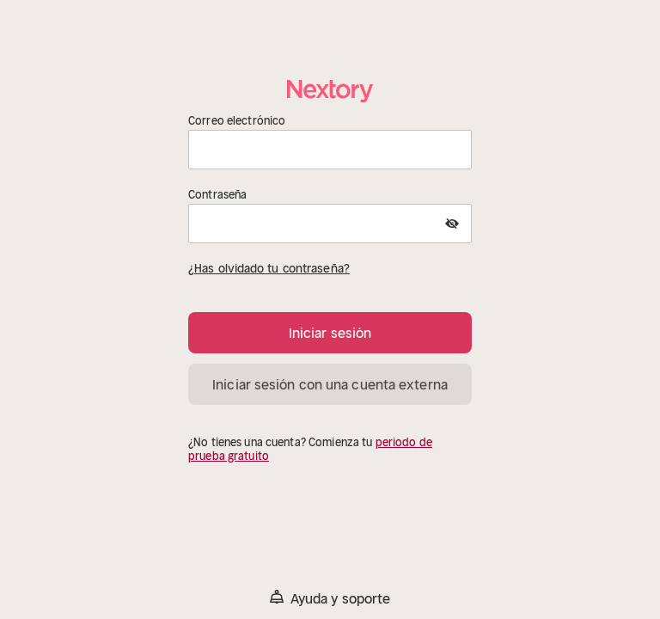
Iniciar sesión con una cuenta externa (330, 384)
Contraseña (217, 195)
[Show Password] (452, 223)
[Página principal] (330, 90)
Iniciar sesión (330, 332)
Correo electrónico (236, 121)
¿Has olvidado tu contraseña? (269, 268)
